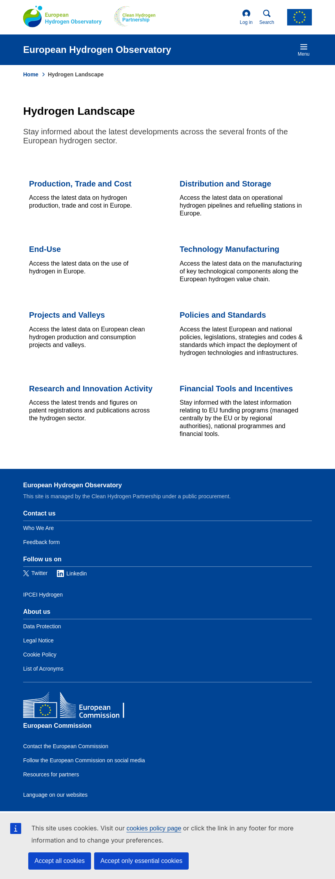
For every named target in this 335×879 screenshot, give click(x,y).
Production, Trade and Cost (80, 183)
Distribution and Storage (225, 183)
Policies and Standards (223, 315)
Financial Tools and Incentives (236, 388)
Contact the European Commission (65, 746)
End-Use (45, 249)
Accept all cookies (60, 860)
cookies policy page (153, 828)
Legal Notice (38, 640)
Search (266, 17)
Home (30, 74)
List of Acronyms (43, 669)
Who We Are (38, 528)
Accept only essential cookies (141, 860)
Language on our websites (55, 795)
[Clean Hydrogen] (134, 17)
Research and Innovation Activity (91, 388)
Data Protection (42, 626)
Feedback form (41, 542)
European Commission (57, 725)
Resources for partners (51, 774)
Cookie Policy (39, 654)
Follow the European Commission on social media (84, 760)
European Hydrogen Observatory (72, 485)
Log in (246, 17)
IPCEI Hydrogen (43, 594)
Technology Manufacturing (229, 249)
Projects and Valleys (67, 315)
